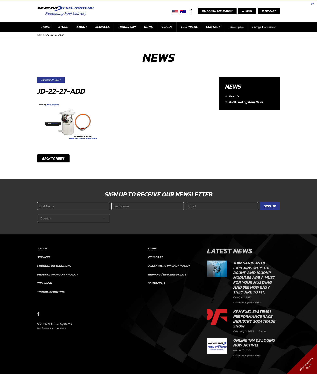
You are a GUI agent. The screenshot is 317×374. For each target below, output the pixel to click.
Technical (189, 26)
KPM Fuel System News (246, 102)
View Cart (155, 257)
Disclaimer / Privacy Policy (169, 265)
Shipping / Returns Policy (167, 274)
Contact (213, 26)
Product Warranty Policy (57, 274)
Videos (166, 26)
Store (63, 26)
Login (247, 11)
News (148, 26)
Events (234, 96)
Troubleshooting (51, 291)
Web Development (46, 328)
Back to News (53, 158)
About (81, 26)
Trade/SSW (127, 26)
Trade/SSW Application (217, 11)
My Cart (269, 11)
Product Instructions (54, 265)
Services (102, 26)
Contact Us (156, 283)
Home (45, 26)
